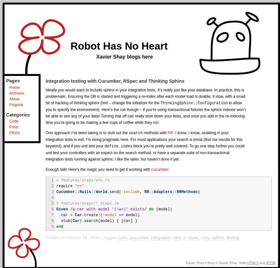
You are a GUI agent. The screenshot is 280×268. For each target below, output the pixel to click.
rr (184, 236)
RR (170, 132)
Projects (16, 105)
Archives (16, 93)
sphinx (218, 236)
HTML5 (252, 262)
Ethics (14, 133)
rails (177, 236)
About (14, 99)
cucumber (159, 168)
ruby (205, 236)
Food (13, 127)
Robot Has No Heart (119, 46)
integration (161, 236)
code (122, 236)
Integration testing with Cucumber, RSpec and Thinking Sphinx (115, 81)
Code (14, 121)
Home (14, 87)
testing (233, 236)
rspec (194, 236)
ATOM (270, 262)
